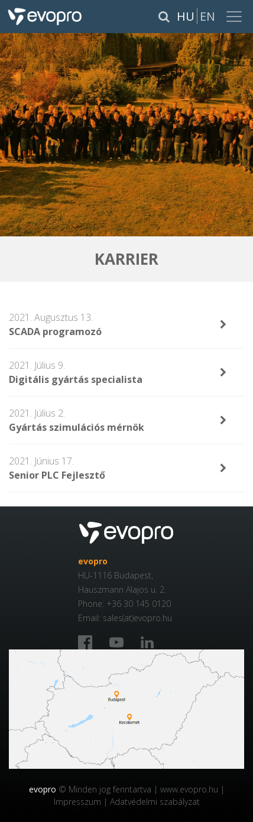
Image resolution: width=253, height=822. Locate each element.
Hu (185, 16)
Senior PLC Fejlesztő (57, 475)
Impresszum (77, 801)
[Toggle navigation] (235, 16)
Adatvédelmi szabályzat (155, 801)
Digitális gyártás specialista (75, 379)
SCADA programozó (55, 331)
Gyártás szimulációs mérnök (76, 427)
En (207, 16)
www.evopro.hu (189, 789)
